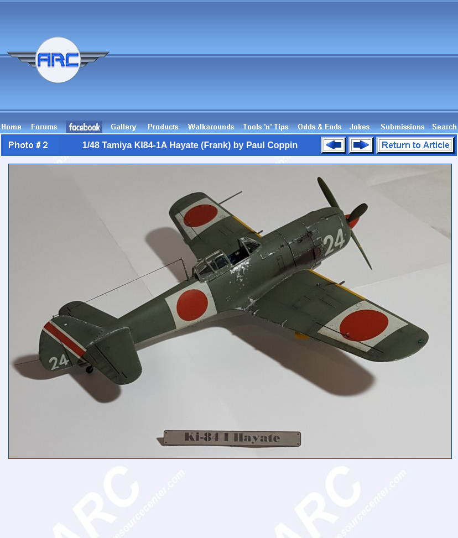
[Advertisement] (401, 65)
